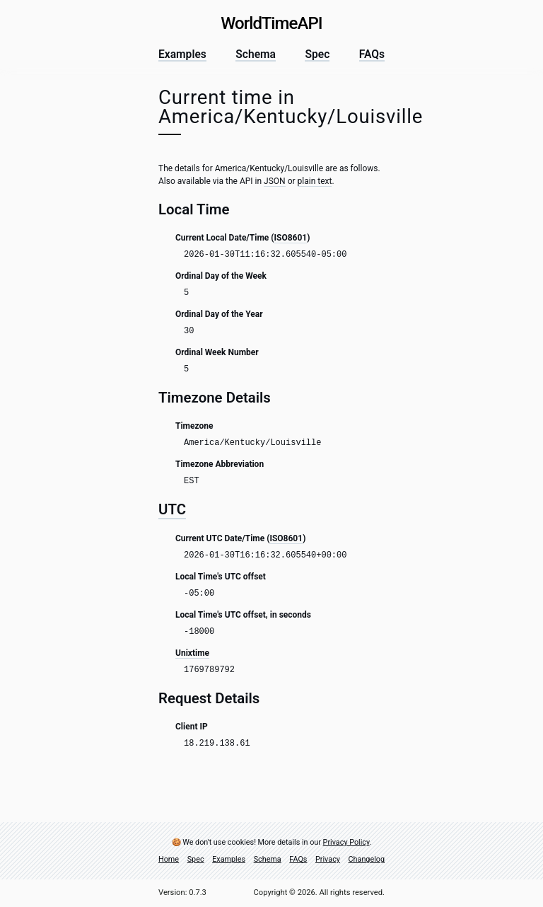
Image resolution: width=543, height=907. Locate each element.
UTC (172, 509)
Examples (182, 55)
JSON (275, 181)
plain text (315, 181)
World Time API (271, 23)
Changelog (367, 860)
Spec (317, 55)
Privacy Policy (346, 842)
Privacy (327, 860)
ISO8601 (290, 238)
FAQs (372, 55)
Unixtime (192, 653)
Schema (255, 55)
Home (168, 860)
